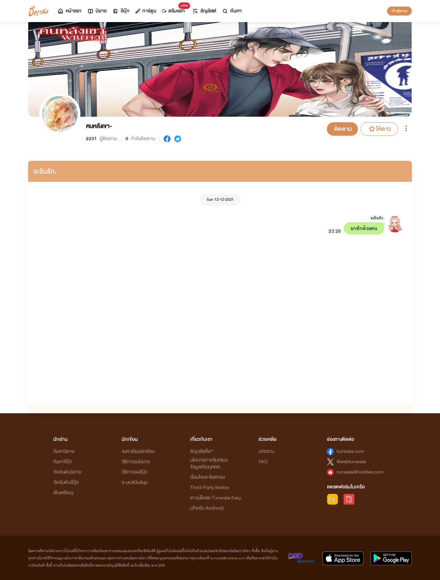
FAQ (262, 461)
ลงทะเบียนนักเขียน (138, 451)
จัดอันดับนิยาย (67, 472)
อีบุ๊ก (121, 11)
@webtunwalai (351, 461)
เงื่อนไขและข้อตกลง (207, 477)
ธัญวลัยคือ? (201, 451)
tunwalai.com (350, 451)
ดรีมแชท (175, 9)
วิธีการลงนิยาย (136, 461)
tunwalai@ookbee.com (360, 472)
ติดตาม (343, 129)
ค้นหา (232, 11)
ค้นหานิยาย (64, 451)
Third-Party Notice (209, 487)
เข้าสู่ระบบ (399, 10)
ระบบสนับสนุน (135, 482)
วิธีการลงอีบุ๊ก (134, 472)
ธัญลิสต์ (204, 11)
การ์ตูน (145, 11)
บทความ (266, 451)
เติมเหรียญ (63, 492)
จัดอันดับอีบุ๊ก (66, 482)
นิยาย (97, 11)
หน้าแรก (69, 11)
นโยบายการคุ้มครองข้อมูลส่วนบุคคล (209, 463)
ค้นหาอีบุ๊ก (62, 461)
